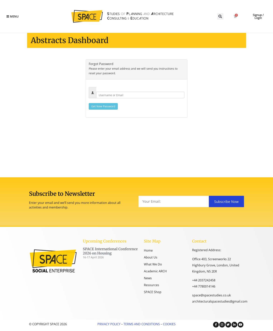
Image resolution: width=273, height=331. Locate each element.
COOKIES (169, 324)
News (148, 278)
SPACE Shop (152, 292)
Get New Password (103, 106)
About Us (150, 257)
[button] (220, 16)
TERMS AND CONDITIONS (141, 324)
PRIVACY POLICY (108, 324)
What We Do (153, 264)
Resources (151, 285)
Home (148, 250)
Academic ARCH (155, 271)
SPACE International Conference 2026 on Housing (110, 251)
